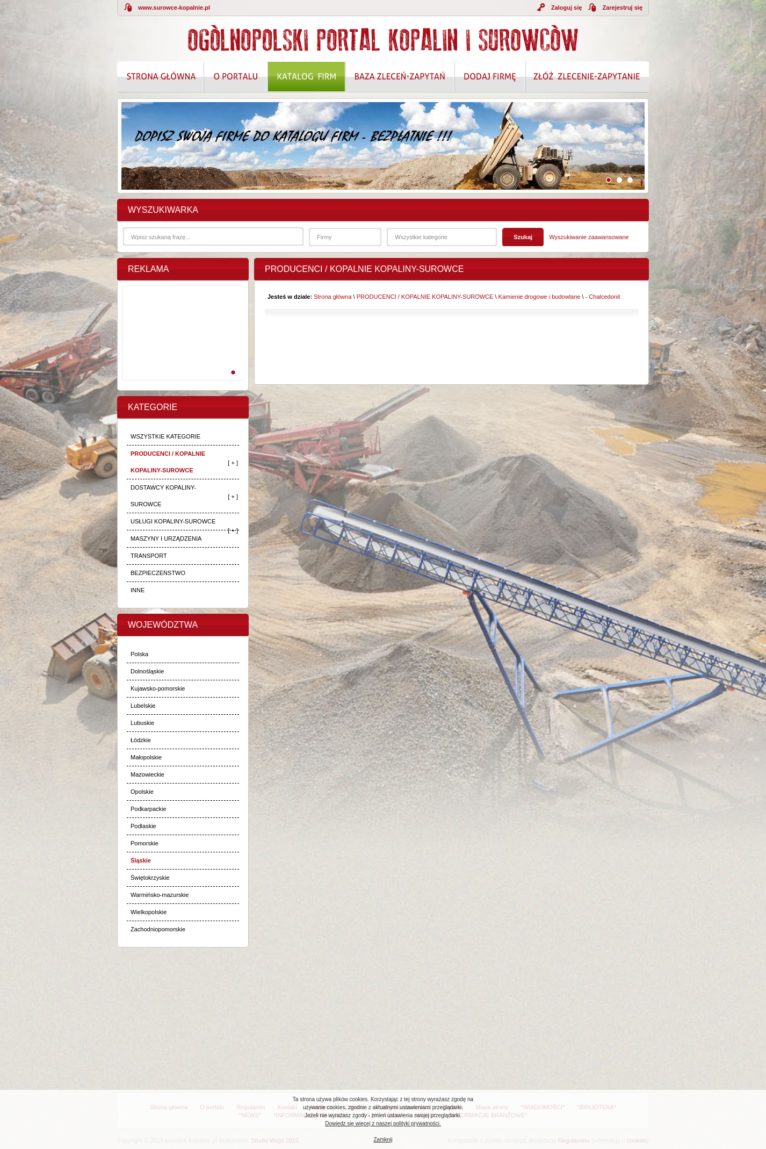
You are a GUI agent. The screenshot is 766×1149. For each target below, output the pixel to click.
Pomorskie (144, 843)
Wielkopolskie (149, 912)
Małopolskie (146, 757)
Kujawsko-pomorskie (158, 688)
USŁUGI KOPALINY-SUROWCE (173, 521)
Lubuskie (142, 723)
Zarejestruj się (622, 7)
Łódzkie (141, 740)
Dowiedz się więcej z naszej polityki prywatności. (383, 1123)
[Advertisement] (181, 344)
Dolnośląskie (147, 671)
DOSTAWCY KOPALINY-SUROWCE (163, 495)
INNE (137, 590)
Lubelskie (143, 705)
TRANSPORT (149, 555)
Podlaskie (143, 826)
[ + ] (233, 462)
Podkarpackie (149, 809)
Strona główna (332, 296)
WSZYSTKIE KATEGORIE (165, 436)
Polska (139, 654)
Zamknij (382, 1140)
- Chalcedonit (603, 296)
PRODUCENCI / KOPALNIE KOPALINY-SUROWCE (168, 461)
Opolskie (142, 791)
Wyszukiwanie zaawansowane (588, 237)
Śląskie (141, 860)
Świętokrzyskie (150, 877)
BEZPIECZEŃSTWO (158, 573)
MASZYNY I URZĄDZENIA (166, 538)
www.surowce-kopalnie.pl (174, 7)
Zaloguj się (566, 7)
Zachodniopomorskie (158, 929)
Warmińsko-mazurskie (160, 895)
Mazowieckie (147, 774)
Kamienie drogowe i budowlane (539, 296)
